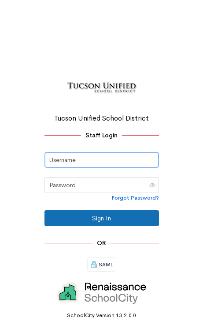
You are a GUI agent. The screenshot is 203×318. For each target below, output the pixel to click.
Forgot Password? (135, 197)
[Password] (101, 185)
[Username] (101, 160)
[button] (152, 185)
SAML (102, 264)
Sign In (101, 218)
